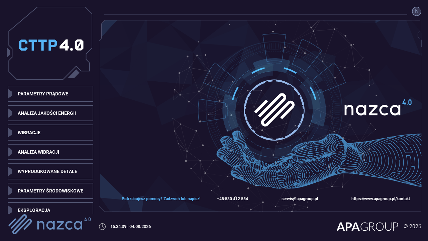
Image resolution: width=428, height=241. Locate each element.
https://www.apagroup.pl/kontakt (380, 198)
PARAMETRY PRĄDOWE (43, 93)
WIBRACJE (29, 132)
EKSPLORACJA (34, 210)
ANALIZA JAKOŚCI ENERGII (47, 113)
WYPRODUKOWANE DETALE (47, 171)
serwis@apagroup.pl (300, 198)
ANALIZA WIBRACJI (38, 152)
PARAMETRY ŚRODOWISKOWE (50, 190)
